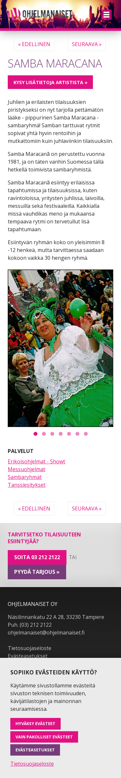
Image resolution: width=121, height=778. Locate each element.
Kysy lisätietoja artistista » (50, 82)
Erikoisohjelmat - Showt (36, 461)
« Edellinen (34, 44)
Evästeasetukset (27, 655)
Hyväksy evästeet (35, 723)
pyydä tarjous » (37, 571)
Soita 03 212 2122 (37, 557)
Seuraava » (87, 44)
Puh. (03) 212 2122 (30, 624)
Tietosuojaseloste (29, 648)
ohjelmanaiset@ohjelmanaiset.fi (46, 632)
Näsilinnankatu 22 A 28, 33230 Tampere (56, 617)
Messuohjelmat (26, 469)
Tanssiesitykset (26, 484)
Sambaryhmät (25, 477)
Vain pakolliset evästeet (44, 737)
